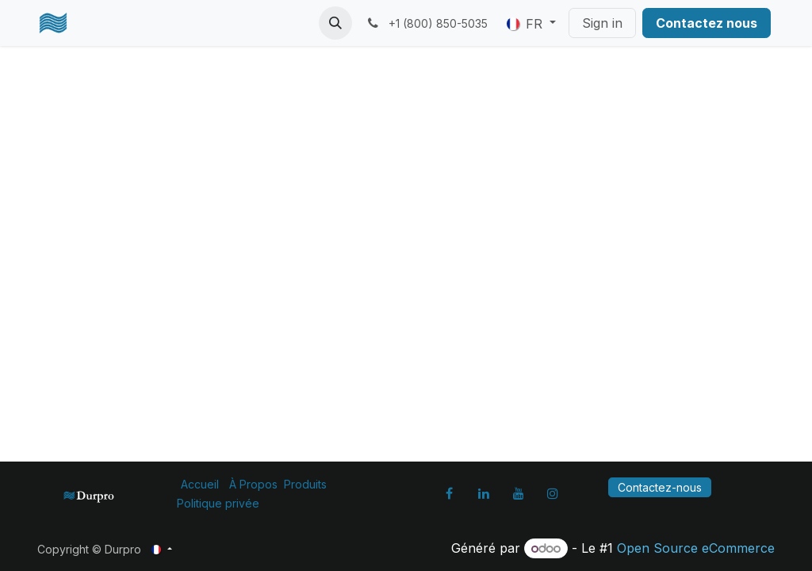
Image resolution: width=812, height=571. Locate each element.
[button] (335, 23)
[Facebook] (449, 493)
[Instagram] (552, 493)
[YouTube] (518, 493)
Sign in (602, 23)
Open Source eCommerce (696, 548)
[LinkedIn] (483, 493)
